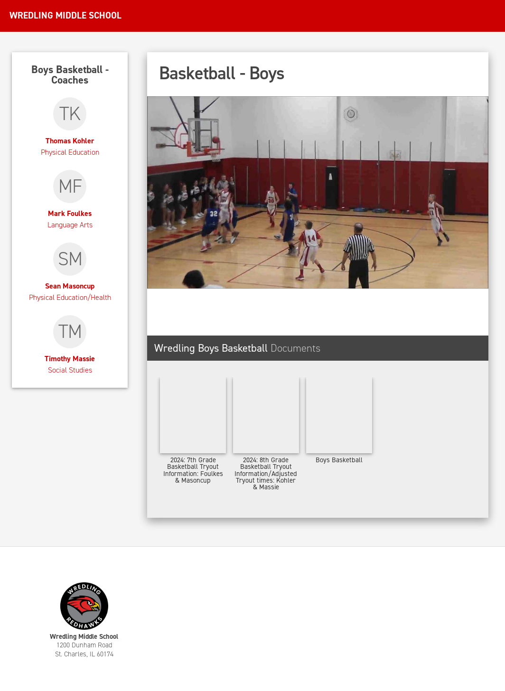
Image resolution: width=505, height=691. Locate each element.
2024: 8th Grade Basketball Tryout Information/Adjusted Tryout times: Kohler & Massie (265, 473)
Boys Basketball (339, 460)
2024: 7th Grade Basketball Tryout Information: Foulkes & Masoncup (193, 470)
